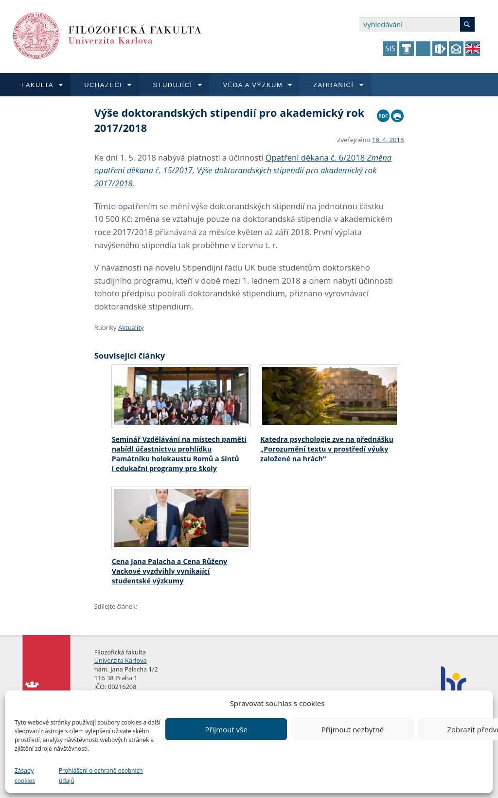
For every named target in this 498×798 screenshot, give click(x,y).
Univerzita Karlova (120, 660)
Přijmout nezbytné (352, 729)
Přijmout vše (226, 729)
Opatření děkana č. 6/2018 (243, 170)
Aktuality (131, 327)
